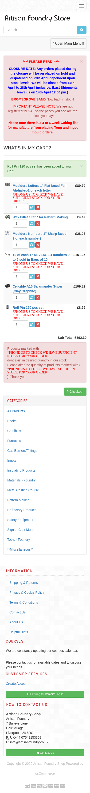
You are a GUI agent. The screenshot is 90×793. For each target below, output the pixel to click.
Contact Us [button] (45, 752)
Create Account (17, 683)
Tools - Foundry (18, 539)
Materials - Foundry (21, 480)
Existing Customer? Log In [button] (45, 694)
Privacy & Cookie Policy (26, 592)
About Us (16, 622)
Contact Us (17, 612)
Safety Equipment (20, 520)
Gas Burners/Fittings (22, 451)
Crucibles (14, 431)
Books (11, 421)
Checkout (75, 391)
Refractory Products (21, 510)
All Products (16, 411)
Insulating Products (21, 470)
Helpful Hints (18, 632)
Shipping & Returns (23, 583)
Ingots (11, 460)
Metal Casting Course (23, 490)
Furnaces (14, 441)
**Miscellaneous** (20, 549)
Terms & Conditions (23, 602)
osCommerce (45, 773)
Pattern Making (18, 500)
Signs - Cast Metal (20, 530)
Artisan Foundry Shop (49, 763)
